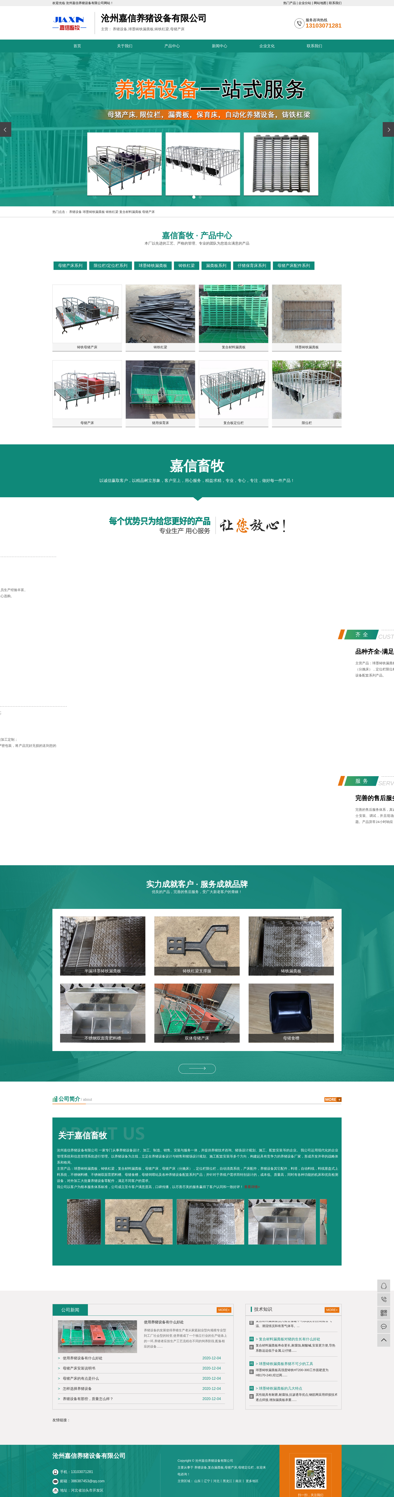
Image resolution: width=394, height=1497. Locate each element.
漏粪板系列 (216, 265)
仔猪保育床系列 (252, 265)
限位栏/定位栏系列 (110, 265)
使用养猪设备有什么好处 (83, 1358)
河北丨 (218, 1481)
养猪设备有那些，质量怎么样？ (88, 1399)
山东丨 (199, 1481)
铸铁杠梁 (112, 212)
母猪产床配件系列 (293, 265)
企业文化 (267, 46)
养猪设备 (76, 212)
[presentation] (5, 129)
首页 (77, 46)
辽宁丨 (208, 1481)
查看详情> (252, 1187)
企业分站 (305, 3)
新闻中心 (219, 46)
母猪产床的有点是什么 (81, 1378)
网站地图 (320, 3)
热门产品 (290, 3)
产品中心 (172, 46)
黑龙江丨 (229, 1481)
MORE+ (224, 1310)
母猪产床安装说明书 (79, 1368)
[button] (193, 197)
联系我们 (335, 3)
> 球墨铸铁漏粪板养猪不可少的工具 (284, 1365)
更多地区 (252, 1481)
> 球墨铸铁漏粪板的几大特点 (279, 1389)
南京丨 (240, 1481)
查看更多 (329, 265)
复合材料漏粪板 (130, 212)
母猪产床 (148, 212)
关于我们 (124, 46)
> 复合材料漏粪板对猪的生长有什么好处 (288, 1340)
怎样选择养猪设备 (77, 1389)
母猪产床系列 (70, 265)
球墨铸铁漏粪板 (94, 212)
